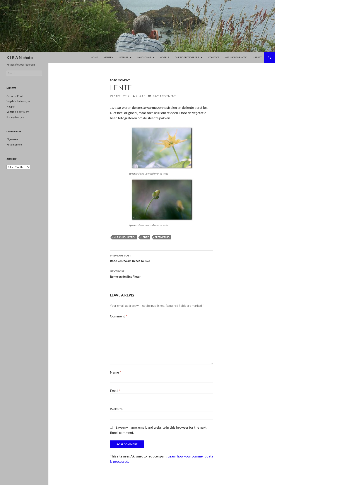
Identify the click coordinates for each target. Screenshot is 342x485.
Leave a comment (164, 96)
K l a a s (140, 96)
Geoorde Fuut (15, 96)
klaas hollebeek (124, 237)
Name (115, 372)
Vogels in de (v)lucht (18, 111)
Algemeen (12, 139)
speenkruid (162, 237)
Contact (213, 57)
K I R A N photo (20, 57)
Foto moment (120, 80)
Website (116, 409)
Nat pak (11, 106)
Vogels (164, 57)
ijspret (257, 57)
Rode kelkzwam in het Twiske (161, 258)
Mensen (108, 57)
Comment (118, 316)
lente (145, 237)
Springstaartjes (15, 117)
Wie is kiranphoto (236, 57)
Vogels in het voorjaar (19, 101)
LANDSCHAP (144, 57)
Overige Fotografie (187, 57)
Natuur (123, 57)
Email (115, 390)
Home (94, 57)
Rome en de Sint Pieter (161, 273)
